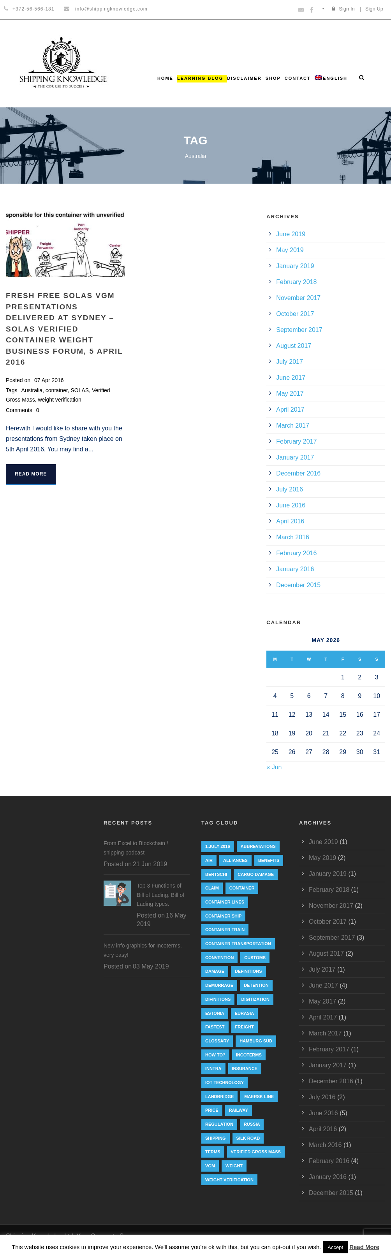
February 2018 (296, 282)
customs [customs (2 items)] (255, 957)
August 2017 (293, 345)
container (57, 390)
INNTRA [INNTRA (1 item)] (213, 1068)
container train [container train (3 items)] (225, 929)
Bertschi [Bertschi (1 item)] (216, 874)
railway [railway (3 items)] (238, 1110)
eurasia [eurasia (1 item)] (244, 1013)
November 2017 (298, 298)
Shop (273, 78)
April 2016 (290, 521)
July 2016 (289, 489)
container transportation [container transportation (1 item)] (238, 943)
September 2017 (299, 329)
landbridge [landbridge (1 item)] (219, 1096)
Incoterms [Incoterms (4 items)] (249, 1055)
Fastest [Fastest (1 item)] (215, 1027)
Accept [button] (335, 1247)
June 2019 (290, 234)
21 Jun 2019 (150, 864)
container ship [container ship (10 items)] (223, 916)
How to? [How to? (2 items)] (215, 1055)
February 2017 (296, 441)
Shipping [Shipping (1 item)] (215, 1138)
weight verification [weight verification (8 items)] (229, 1179)
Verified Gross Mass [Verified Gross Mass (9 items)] (256, 1151)
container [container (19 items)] (242, 888)
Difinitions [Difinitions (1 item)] (218, 999)
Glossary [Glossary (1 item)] (217, 1041)
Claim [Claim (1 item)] (212, 888)
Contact (298, 78)
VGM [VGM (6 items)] (210, 1165)
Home (165, 78)
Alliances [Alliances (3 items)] (235, 860)
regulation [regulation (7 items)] (219, 1124)
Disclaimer (244, 78)
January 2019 (295, 266)
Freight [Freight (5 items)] (244, 1027)
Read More (31, 474)
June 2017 (290, 377)
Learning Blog (200, 78)
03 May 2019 (151, 966)
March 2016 (292, 537)
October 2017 (295, 314)
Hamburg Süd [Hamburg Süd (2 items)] (256, 1041)
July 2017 (289, 361)
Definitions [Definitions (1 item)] (248, 971)
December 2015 (298, 585)
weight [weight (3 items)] (234, 1165)
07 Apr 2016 (49, 380)
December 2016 (298, 473)
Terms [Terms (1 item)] (212, 1151)
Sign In (346, 9)
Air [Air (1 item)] (209, 860)
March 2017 (292, 425)
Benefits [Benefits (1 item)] (268, 860)
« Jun (274, 767)
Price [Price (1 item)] (211, 1110)
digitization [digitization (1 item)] (255, 999)
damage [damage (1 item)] (214, 971)
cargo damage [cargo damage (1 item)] (256, 874)
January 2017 (295, 457)
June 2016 (290, 505)
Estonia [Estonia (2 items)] (214, 1013)
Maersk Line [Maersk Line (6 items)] (259, 1096)
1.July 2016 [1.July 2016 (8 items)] (217, 846)
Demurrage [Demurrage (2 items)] (219, 985)
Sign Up (374, 9)
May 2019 (289, 250)
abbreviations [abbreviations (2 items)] (258, 846)
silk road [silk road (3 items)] (248, 1138)
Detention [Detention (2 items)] (256, 985)
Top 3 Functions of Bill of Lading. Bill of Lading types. (160, 895)
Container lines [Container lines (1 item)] (224, 902)
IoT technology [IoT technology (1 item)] (224, 1082)
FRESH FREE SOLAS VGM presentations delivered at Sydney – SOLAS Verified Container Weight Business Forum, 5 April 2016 (64, 328)
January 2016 (295, 569)
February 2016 (296, 553)
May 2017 (289, 393)
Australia (31, 390)
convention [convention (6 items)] (219, 957)
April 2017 (290, 409)
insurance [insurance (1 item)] (244, 1068)
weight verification (59, 400)
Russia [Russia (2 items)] (252, 1124)
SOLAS (79, 390)
